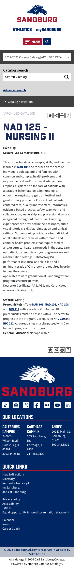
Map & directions (13, 474)
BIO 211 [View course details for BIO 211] (14, 309)
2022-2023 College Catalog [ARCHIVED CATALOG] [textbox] (36, 57)
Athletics (22, 29)
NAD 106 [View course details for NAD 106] (50, 304)
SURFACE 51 (37, 554)
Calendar (8, 520)
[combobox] (37, 57)
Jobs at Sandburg (14, 492)
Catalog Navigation (20, 102)
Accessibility (10, 504)
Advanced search (14, 90)
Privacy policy (11, 499)
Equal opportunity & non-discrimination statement (35, 512)
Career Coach (11, 528)
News (6, 524)
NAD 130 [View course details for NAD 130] (59, 319)
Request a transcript (15, 483)
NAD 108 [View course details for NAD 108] (63, 304)
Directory (8, 479)
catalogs (18, 559)
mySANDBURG (48, 29)
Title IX (6, 508)
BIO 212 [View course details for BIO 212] (8, 323)
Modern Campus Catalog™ (45, 564)
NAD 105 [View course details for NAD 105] (22, 167)
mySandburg (11, 487)
